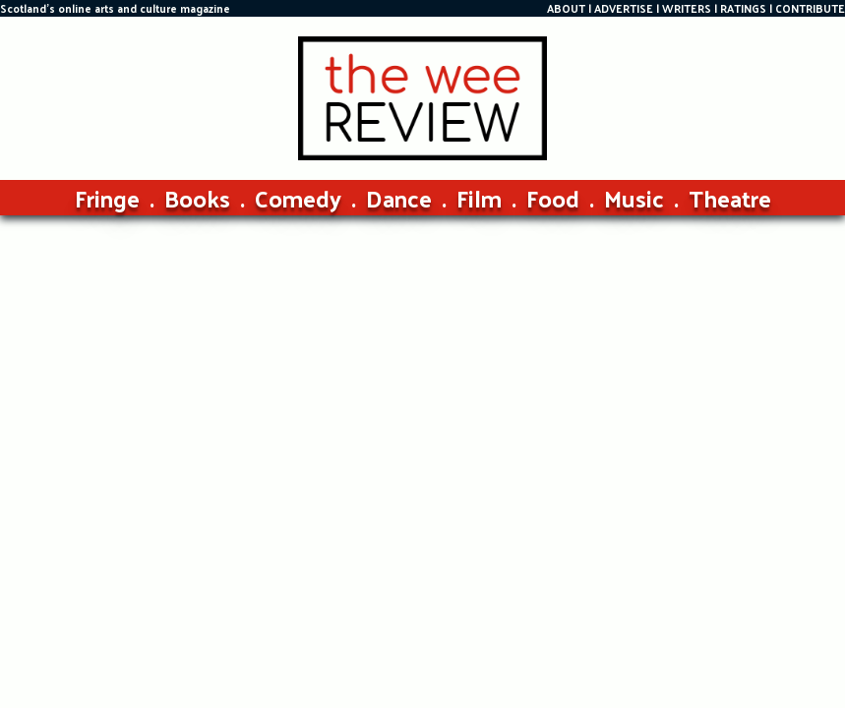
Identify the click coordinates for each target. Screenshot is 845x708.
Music (634, 197)
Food (552, 197)
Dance (399, 197)
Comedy (298, 197)
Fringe (107, 197)
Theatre (730, 197)
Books (197, 197)
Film (479, 197)
